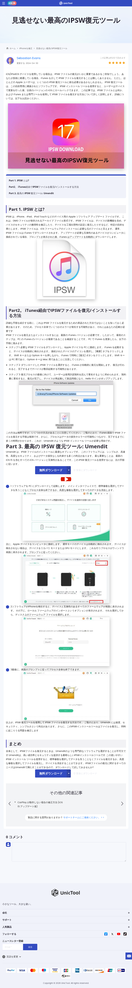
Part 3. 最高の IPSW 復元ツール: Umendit (31, 193)
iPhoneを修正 (25, 48)
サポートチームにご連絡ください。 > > (83, 817)
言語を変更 (11, 956)
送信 (30, 947)
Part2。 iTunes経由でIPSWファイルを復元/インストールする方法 (44, 186)
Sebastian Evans (28, 58)
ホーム (13, 48)
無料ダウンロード (51, 470)
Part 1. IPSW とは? (19, 180)
